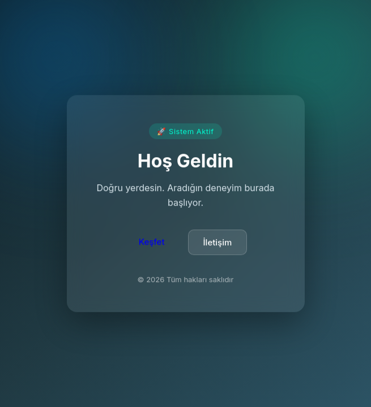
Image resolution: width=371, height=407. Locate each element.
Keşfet (152, 242)
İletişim (217, 243)
